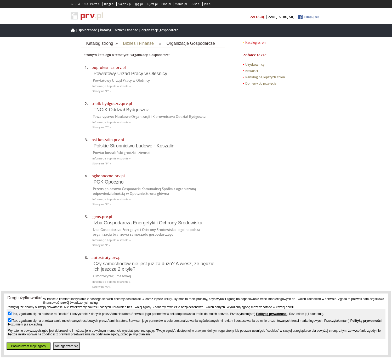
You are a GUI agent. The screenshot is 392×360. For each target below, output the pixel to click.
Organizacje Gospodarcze (159, 30)
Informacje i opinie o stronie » (111, 86)
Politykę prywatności (271, 314)
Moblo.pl (181, 4)
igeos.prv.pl (102, 216)
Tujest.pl (152, 4)
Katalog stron (255, 42)
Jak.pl (207, 4)
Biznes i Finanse (126, 30)
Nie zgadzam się (66, 346)
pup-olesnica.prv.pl (109, 67)
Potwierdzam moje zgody (28, 346)
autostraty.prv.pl (107, 257)
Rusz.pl (195, 4)
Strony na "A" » (101, 287)
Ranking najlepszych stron (265, 77)
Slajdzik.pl (125, 4)
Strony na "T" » (101, 127)
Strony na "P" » (101, 91)
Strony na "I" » (101, 245)
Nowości (251, 71)
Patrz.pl (95, 4)
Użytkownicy (254, 64)
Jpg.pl (139, 4)
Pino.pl (166, 4)
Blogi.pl (109, 4)
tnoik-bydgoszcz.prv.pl (112, 103)
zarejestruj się (281, 17)
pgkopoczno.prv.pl (108, 175)
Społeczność (87, 30)
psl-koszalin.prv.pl (108, 139)
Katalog (105, 30)
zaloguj (257, 17)
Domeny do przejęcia (260, 83)
